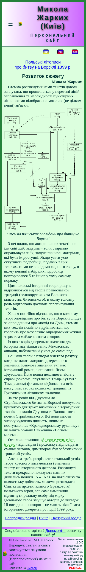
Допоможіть (56, 531)
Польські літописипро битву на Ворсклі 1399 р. (43, 65)
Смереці (32, 568)
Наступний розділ (66, 518)
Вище (43, 518)
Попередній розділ (20, 518)
